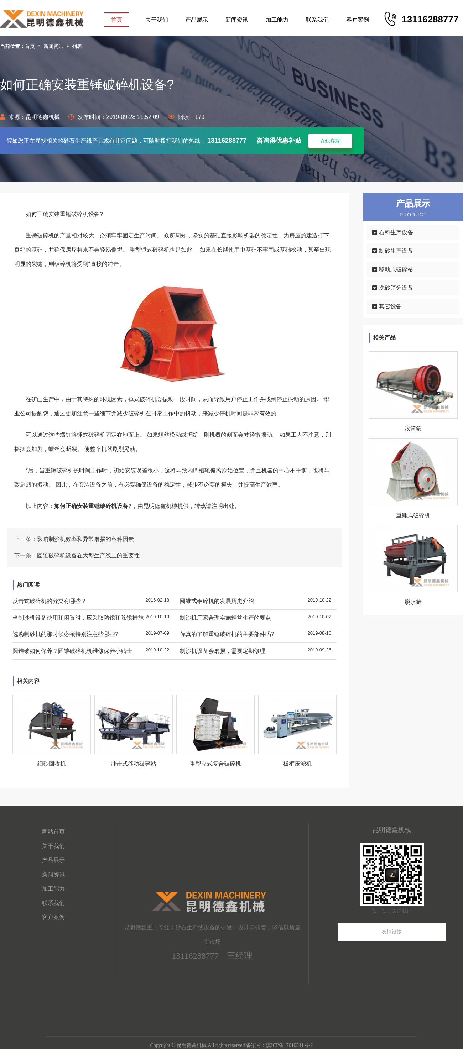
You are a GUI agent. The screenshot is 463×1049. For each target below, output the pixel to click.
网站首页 (53, 832)
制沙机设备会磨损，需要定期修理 (222, 651)
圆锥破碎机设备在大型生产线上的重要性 (88, 555)
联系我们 (317, 20)
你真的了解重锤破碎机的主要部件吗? (227, 634)
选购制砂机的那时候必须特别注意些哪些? (65, 634)
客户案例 (357, 20)
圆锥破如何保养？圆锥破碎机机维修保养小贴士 (72, 651)
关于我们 (156, 20)
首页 (116, 20)
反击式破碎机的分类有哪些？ (49, 601)
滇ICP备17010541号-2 (289, 1045)
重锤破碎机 (59, 470)
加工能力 (277, 20)
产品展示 (196, 20)
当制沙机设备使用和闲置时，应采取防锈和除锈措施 (78, 618)
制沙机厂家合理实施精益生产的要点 (225, 618)
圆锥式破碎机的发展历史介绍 (217, 601)
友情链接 (392, 931)
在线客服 (330, 141)
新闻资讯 (236, 20)
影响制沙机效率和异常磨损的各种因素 (85, 539)
